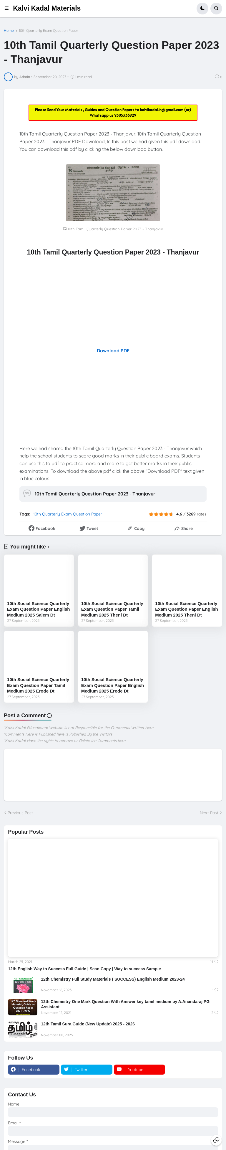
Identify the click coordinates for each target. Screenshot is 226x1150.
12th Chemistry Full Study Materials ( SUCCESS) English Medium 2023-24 (113, 979)
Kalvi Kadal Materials (47, 8)
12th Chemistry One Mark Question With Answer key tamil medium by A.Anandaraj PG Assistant (125, 1004)
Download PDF (113, 350)
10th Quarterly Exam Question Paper (48, 30)
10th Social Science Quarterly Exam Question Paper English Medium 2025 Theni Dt (186, 609)
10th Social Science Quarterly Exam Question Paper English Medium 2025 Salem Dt (38, 609)
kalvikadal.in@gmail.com (162, 109)
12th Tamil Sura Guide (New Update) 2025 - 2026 (88, 1024)
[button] (8, 8)
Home (9, 30)
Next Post (209, 812)
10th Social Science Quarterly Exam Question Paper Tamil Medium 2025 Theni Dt (112, 609)
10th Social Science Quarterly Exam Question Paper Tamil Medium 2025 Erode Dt (38, 685)
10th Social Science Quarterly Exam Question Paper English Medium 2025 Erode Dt (112, 685)
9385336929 (125, 115)
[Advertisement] (113, 302)
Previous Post (20, 812)
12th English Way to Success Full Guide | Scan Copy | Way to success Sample (84, 968)
